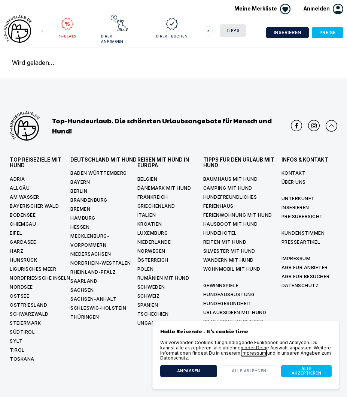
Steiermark (25, 323)
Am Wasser (24, 197)
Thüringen (84, 317)
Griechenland (156, 206)
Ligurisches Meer (33, 269)
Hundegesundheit (227, 303)
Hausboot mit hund (230, 224)
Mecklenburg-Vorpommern (89, 240)
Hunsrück (23, 260)
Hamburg (82, 218)
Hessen (79, 227)
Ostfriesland (28, 305)
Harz (16, 251)
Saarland (83, 281)
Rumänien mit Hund (163, 278)
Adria (17, 179)
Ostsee (19, 296)
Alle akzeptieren (307, 371)
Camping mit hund (227, 188)
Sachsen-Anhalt (93, 299)
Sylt (16, 341)
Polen (145, 269)
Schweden (151, 287)
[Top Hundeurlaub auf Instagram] (314, 126)
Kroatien (149, 224)
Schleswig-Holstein (98, 308)
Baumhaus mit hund (230, 179)
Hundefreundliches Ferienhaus (230, 201)
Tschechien (153, 314)
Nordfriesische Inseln (40, 278)
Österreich (152, 260)
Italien (146, 215)
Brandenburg (88, 200)
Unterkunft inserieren (298, 203)
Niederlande (154, 242)
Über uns (293, 182)
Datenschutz (300, 285)
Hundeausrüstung (229, 294)
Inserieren (287, 32)
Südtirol (22, 332)
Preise (327, 32)
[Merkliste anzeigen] (262, 9)
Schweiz (148, 296)
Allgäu (20, 188)
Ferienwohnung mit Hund (237, 215)
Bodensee (23, 215)
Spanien (147, 305)
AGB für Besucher (305, 276)
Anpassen (188, 371)
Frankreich (152, 197)
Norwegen (151, 251)
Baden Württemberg (98, 173)
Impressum (296, 258)
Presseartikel (300, 242)
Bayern (80, 182)
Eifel (16, 233)
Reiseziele (182, 26)
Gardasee (23, 242)
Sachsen (82, 290)
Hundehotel (220, 233)
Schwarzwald (29, 314)
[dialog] (246, 355)
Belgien (147, 179)
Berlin (78, 191)
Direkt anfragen (101, 28)
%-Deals (67, 26)
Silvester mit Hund (229, 251)
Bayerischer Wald (34, 206)
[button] (323, 9)
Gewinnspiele (221, 285)
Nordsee (21, 287)
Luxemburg (152, 233)
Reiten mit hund (225, 242)
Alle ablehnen (249, 371)
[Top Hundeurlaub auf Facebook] (296, 126)
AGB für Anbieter (304, 267)
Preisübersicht (302, 216)
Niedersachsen (90, 254)
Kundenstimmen (303, 233)
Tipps (233, 30)
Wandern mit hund (228, 260)
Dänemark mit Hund (164, 188)
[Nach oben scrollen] (331, 126)
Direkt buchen (144, 26)
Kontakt (293, 173)
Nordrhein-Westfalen (100, 263)
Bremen (80, 209)
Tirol (17, 350)
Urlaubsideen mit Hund (235, 312)
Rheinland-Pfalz (93, 272)
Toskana (22, 359)
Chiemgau (23, 224)
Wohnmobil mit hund (232, 269)
